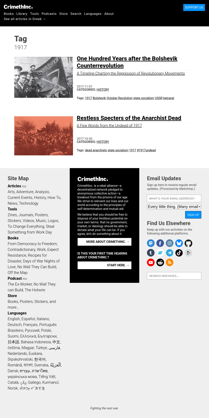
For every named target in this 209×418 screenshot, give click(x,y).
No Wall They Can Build (36, 267)
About (109, 14)
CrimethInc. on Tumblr (151, 253)
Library (22, 14)
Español (28, 319)
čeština (14, 347)
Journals (26, 215)
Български (47, 336)
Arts (11, 191)
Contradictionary (21, 249)
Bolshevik (99, 98)
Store (63, 14)
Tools (34, 14)
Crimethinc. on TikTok (179, 253)
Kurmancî (50, 382)
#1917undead (146, 150)
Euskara (35, 353)
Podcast (15, 278)
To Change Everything (26, 226)
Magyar (28, 347)
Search (75, 14)
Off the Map (17, 272)
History (103, 89)
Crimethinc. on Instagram (169, 243)
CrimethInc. (18, 7)
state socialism (143, 98)
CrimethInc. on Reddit (160, 262)
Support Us (194, 7)
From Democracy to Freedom (32, 243)
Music (41, 220)
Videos (28, 220)
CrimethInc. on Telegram (169, 253)
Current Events (20, 197)
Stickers (14, 220)
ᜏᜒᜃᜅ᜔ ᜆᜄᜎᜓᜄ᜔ (32, 388)
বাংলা (28, 365)
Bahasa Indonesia (36, 342)
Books (9, 14)
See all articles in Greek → (25, 19)
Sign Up (193, 214)
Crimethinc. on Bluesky (179, 243)
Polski (46, 330)
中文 (56, 342)
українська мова (22, 376)
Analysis (42, 191)
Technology (28, 203)
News (12, 203)
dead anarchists (96, 150)
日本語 (13, 342)
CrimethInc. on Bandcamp (160, 253)
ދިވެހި (23, 382)
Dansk (13, 371)
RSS (24, 186)
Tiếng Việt (47, 376)
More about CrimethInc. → (107, 242)
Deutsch (15, 324)
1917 (88, 98)
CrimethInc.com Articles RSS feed (169, 262)
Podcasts (49, 14)
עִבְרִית (25, 371)
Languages (93, 14)
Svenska (41, 365)
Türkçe (41, 347)
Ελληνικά (28, 336)
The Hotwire (35, 290)
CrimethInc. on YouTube (151, 262)
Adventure (24, 191)
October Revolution (120, 98)
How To (53, 197)
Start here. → (118, 265)
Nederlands (17, 353)
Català (13, 382)
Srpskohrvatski (20, 359)
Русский (32, 330)
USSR (158, 98)
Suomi (13, 336)
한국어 (40, 359)
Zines (12, 215)
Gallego (34, 382)
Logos (53, 220)
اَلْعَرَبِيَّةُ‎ (55, 365)
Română (15, 365)
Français (30, 324)
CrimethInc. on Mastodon (151, 243)
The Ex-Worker (20, 284)
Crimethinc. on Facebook (160, 243)
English (14, 319)
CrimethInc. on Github (188, 243)
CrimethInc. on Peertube (188, 253)
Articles (14, 186)
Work (41, 249)
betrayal (168, 98)
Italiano (43, 319)
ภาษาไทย (40, 371)
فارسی (54, 347)
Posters (41, 215)
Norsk (13, 388)
